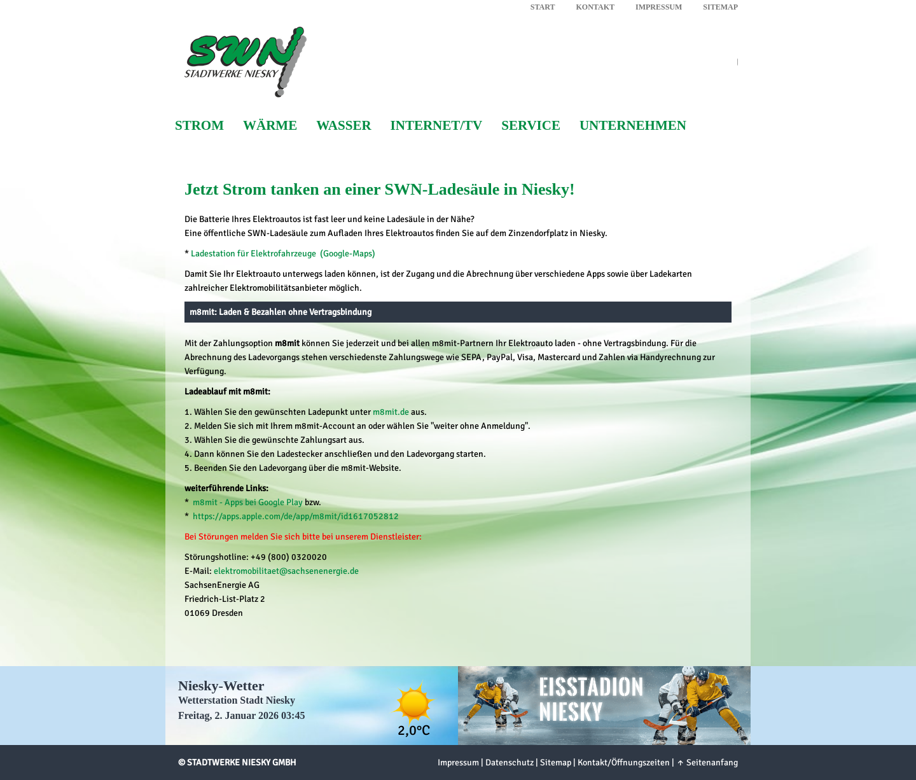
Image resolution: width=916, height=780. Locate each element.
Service (530, 125)
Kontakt (595, 7)
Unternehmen (632, 125)
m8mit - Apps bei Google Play (248, 502)
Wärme (270, 125)
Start (543, 7)
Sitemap (720, 7)
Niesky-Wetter (221, 685)
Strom (199, 125)
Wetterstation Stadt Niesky (236, 700)
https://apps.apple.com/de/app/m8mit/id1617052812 (296, 516)
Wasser (343, 125)
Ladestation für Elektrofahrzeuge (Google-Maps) (283, 253)
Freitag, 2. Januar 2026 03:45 (241, 715)
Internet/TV (437, 125)
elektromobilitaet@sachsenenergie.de (286, 571)
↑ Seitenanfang (707, 762)
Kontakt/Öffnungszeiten (624, 762)
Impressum (658, 7)
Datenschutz (509, 762)
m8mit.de (391, 412)
